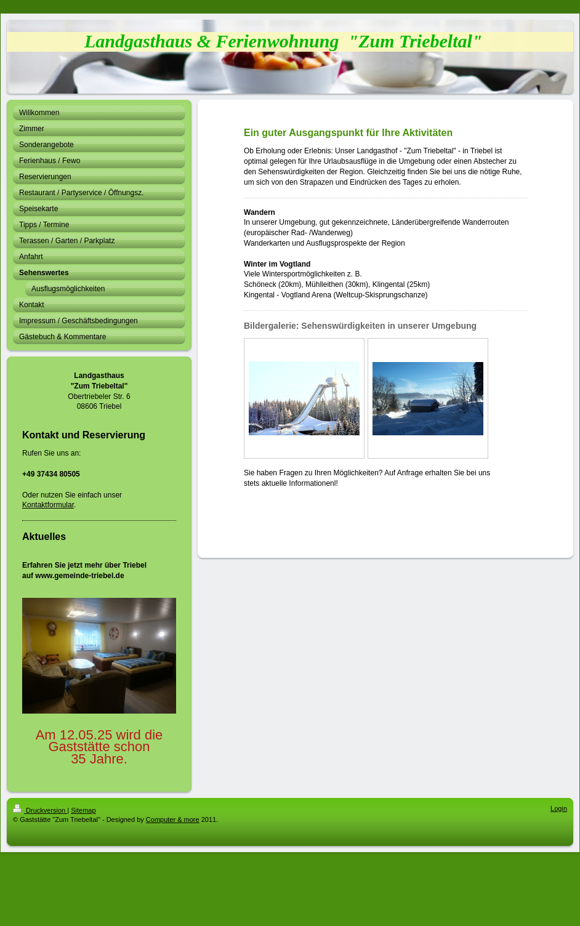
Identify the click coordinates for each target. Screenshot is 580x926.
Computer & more (172, 819)
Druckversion (40, 810)
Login (558, 808)
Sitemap (83, 810)
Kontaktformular (48, 505)
